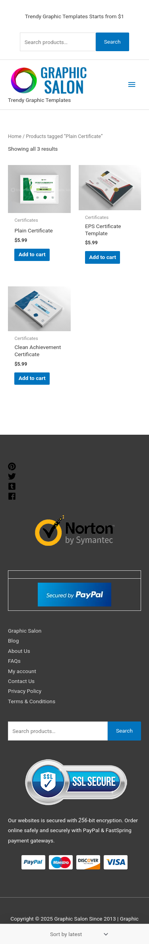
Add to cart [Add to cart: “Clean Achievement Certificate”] (32, 378)
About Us (19, 651)
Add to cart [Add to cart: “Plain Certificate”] (32, 254)
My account (22, 671)
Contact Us (21, 681)
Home (14, 136)
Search (112, 41)
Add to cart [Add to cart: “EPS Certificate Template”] (102, 257)
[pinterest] (13, 466)
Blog (13, 640)
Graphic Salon (24, 630)
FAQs (14, 661)
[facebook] (13, 496)
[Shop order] (77, 934)
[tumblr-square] (13, 486)
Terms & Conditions (31, 701)
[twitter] (13, 476)
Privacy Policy (24, 691)
